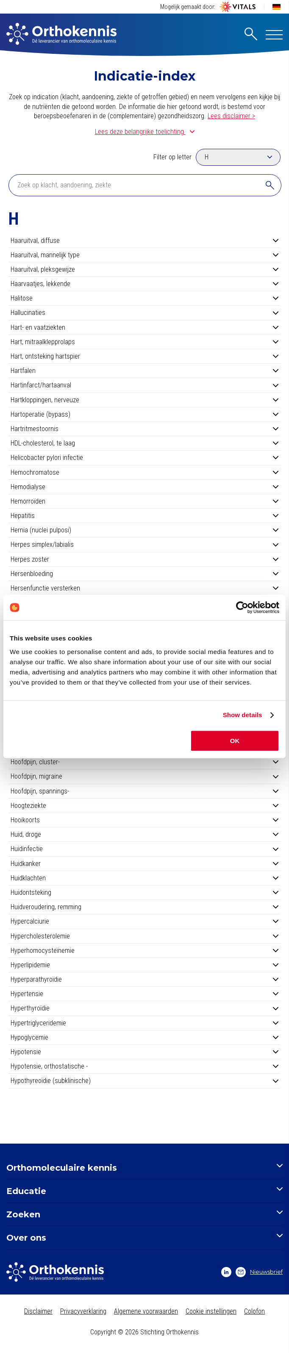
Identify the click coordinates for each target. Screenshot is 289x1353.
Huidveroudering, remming (144, 907)
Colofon (254, 1311)
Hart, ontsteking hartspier (144, 356)
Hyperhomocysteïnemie (144, 951)
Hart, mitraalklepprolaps (144, 342)
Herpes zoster (144, 559)
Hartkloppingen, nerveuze (144, 400)
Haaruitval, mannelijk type (144, 255)
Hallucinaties (144, 313)
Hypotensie (144, 1052)
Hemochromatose (144, 472)
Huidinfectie (144, 849)
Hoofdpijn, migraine (144, 776)
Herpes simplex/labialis (144, 544)
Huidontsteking (144, 892)
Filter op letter (172, 157)
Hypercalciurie (144, 921)
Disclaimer (38, 1311)
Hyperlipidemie (144, 965)
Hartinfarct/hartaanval (144, 385)
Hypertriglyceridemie (144, 1023)
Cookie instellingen (211, 1311)
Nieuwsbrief (259, 1272)
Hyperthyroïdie (144, 1008)
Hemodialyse (144, 487)
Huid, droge (144, 834)
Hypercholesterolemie (144, 936)
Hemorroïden (144, 501)
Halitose (144, 298)
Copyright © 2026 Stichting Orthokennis (144, 1332)
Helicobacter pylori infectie (144, 458)
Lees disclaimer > (231, 116)
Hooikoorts (144, 820)
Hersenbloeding (144, 574)
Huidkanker (144, 864)
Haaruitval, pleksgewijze (144, 269)
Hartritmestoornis (144, 429)
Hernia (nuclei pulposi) (144, 530)
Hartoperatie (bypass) (144, 414)
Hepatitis (144, 516)
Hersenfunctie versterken (144, 588)
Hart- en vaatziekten (144, 327)
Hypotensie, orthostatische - (144, 1066)
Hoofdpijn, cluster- (144, 762)
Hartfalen (144, 371)
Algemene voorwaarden (146, 1311)
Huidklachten (144, 878)
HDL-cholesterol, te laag (144, 443)
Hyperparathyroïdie (144, 979)
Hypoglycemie (144, 1037)
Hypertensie (144, 994)
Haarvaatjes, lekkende (144, 284)
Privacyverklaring (83, 1311)
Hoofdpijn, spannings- (144, 791)
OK (235, 740)
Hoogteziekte (144, 806)
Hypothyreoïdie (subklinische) (144, 1081)
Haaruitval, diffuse (144, 241)
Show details (242, 714)
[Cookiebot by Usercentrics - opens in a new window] (242, 607)
